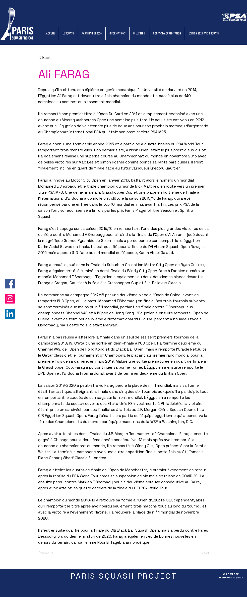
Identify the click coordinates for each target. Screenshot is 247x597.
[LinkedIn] (10, 314)
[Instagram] (10, 299)
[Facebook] (10, 283)
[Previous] (55, 553)
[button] (55, 58)
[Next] (196, 553)
